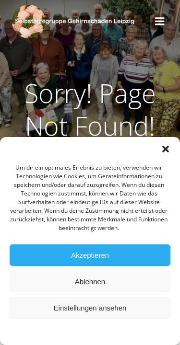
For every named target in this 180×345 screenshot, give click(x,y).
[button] (165, 149)
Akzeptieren (90, 256)
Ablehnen (90, 282)
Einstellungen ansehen (90, 308)
